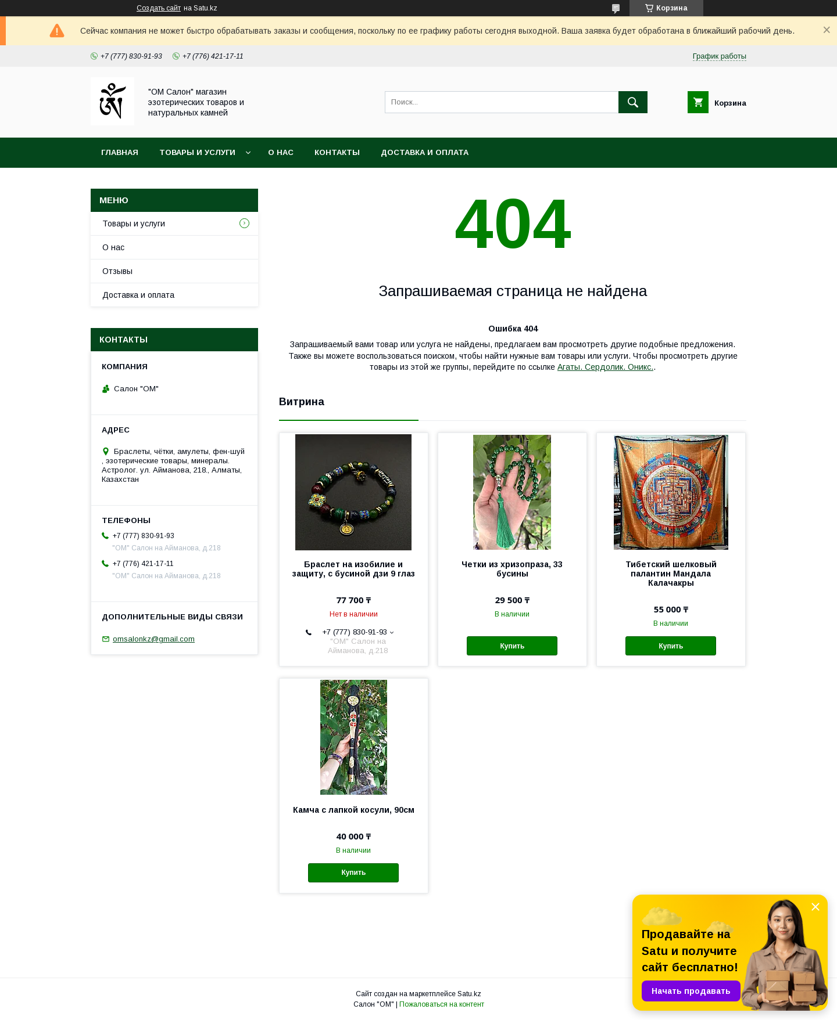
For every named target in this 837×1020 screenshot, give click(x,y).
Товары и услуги (197, 152)
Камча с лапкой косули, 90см (353, 809)
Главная (119, 152)
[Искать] (633, 102)
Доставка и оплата (424, 152)
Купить (512, 646)
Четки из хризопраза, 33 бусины (512, 569)
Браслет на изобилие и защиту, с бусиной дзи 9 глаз (353, 569)
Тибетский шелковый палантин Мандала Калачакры (671, 574)
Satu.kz (469, 994)
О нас (281, 152)
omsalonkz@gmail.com (154, 639)
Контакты (337, 152)
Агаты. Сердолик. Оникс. (605, 367)
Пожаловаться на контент (441, 1004)
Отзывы (117, 271)
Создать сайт (159, 8)
